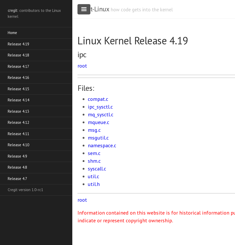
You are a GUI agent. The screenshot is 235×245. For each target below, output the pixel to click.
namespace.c (102, 145)
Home (12, 32)
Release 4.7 (17, 178)
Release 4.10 (18, 144)
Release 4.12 (18, 122)
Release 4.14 (18, 99)
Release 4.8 (17, 167)
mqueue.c (98, 122)
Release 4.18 (18, 55)
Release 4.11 (18, 133)
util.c (93, 176)
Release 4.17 (18, 66)
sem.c (94, 153)
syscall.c (97, 168)
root (82, 65)
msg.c (94, 130)
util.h (94, 184)
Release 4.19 (18, 44)
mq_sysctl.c (100, 114)
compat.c (98, 99)
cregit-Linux (93, 9)
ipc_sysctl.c (100, 106)
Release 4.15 (18, 88)
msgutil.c (98, 137)
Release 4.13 (18, 111)
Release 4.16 (18, 77)
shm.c (94, 161)
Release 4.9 (17, 156)
